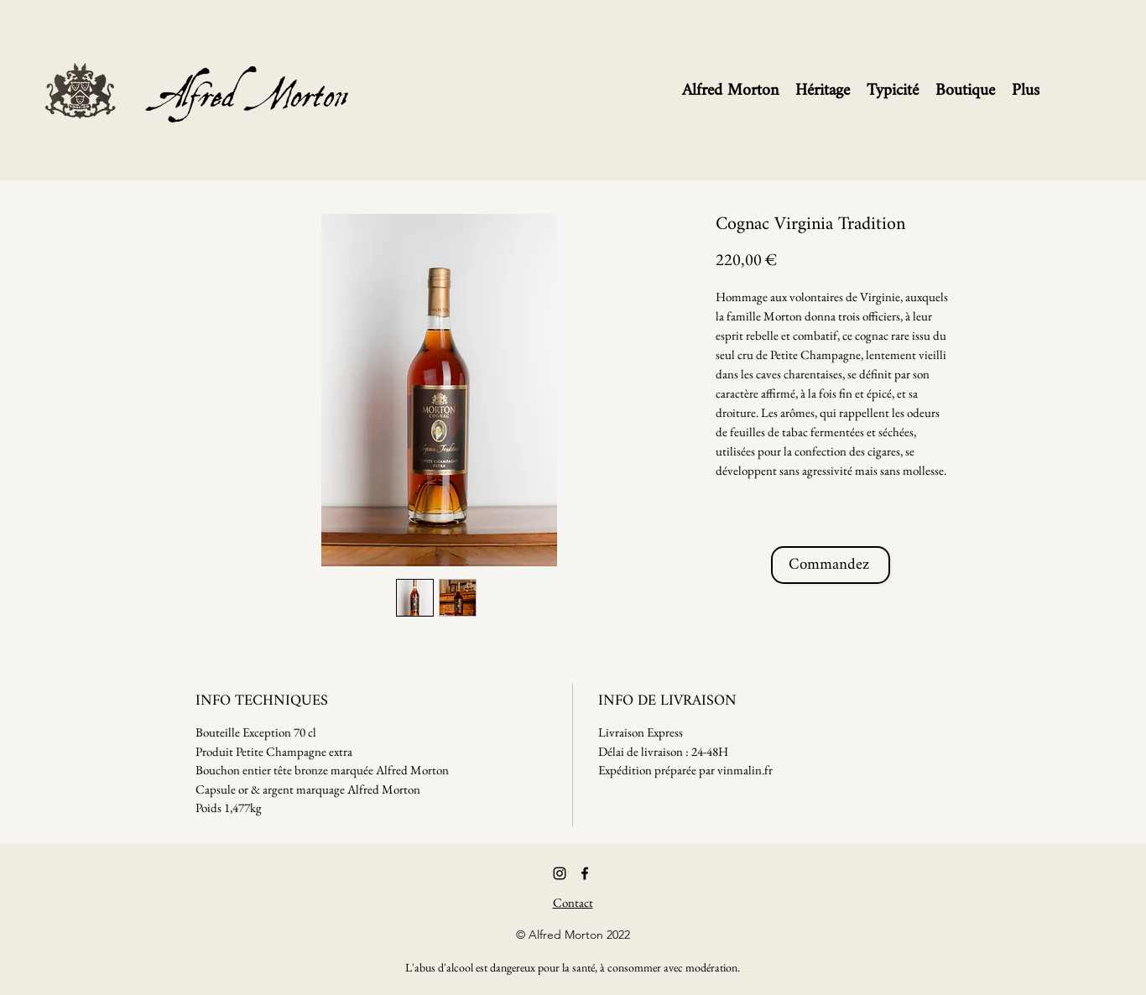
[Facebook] (584, 873)
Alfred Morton (255, 70)
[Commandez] (830, 565)
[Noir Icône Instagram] (559, 873)
